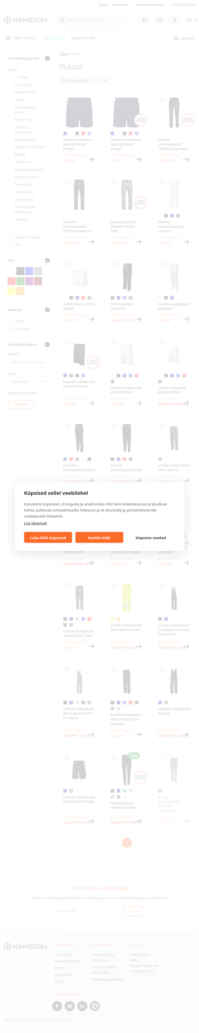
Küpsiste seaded (151, 537)
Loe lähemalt (35, 523)
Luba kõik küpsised (48, 537)
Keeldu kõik (99, 537)
